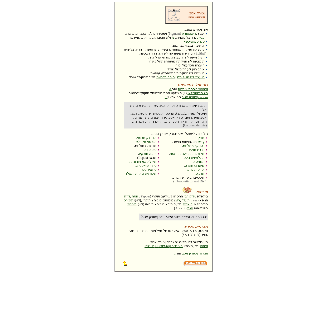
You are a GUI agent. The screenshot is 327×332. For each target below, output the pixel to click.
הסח (135, 196)
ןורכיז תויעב (196, 149)
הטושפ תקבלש (146, 142)
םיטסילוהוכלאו (197, 93)
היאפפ (187, 204)
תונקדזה (198, 138)
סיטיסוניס (149, 149)
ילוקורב (190, 196)
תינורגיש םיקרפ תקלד (140, 173)
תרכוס (200, 173)
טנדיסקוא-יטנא (194, 41)
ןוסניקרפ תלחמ (193, 146)
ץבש (201, 142)
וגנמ (190, 208)
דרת (127, 196)
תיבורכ (128, 200)
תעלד (186, 200)
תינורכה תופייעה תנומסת (187, 153)
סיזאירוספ (149, 169)
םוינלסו (150, 246)
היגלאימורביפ (194, 157)
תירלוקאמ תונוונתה (142, 161)
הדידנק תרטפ (146, 138)
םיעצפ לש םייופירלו (191, 77)
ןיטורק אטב (186, 97)
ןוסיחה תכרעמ (166, 77)
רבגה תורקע (147, 153)
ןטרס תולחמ (195, 169)
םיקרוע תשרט (194, 165)
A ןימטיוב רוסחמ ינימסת (188, 89)
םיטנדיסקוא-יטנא (170, 246)
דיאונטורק (189, 33)
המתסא (198, 161)
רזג (177, 200)
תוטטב (132, 204)
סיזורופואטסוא (146, 165)
